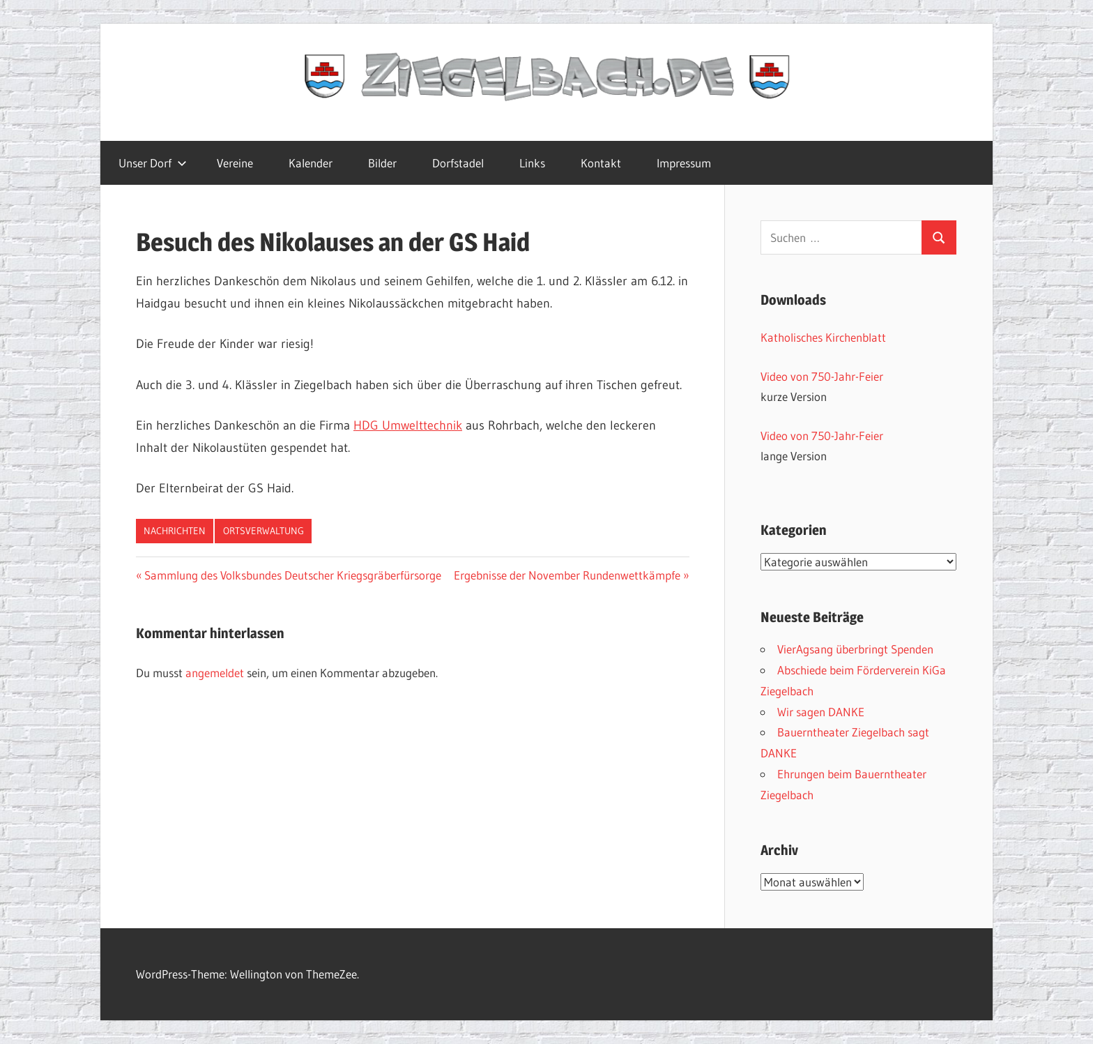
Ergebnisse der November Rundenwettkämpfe (567, 575)
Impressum (684, 163)
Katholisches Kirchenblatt (823, 337)
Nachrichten (175, 530)
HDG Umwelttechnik (407, 425)
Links (532, 163)
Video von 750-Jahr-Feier (821, 376)
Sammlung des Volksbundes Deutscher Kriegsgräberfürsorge (292, 575)
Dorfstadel (458, 163)
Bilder (382, 163)
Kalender (311, 163)
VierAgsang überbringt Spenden (855, 649)
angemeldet (214, 672)
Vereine (235, 163)
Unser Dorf (153, 163)
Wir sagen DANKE (820, 711)
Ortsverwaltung (263, 530)
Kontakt (601, 163)
